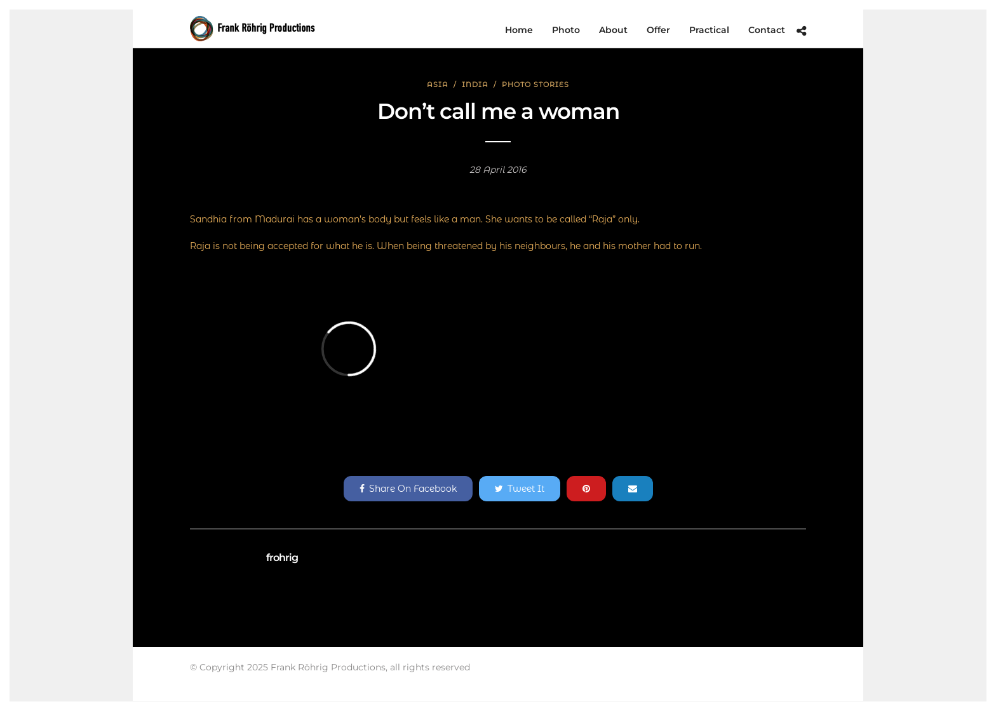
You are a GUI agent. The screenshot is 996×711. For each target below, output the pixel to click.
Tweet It (519, 488)
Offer (658, 30)
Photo (566, 30)
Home (519, 30)
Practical (709, 30)
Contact (766, 30)
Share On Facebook (408, 488)
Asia (437, 84)
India (475, 84)
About (613, 30)
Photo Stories (535, 84)
